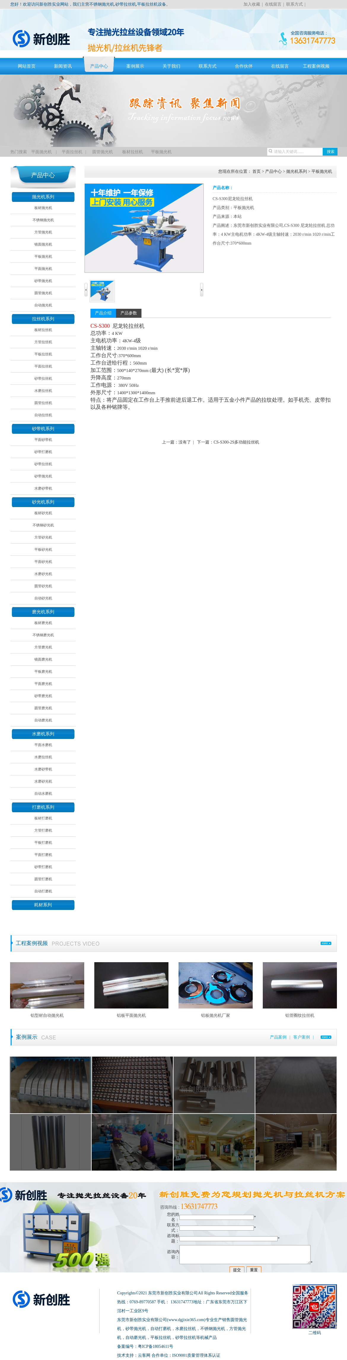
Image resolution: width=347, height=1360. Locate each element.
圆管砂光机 (43, 586)
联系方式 (294, 4)
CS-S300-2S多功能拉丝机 (236, 442)
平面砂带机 (43, 440)
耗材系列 (43, 905)
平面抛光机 (41, 152)
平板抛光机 (161, 152)
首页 (256, 171)
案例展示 (135, 66)
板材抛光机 (43, 208)
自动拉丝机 (43, 415)
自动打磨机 (43, 891)
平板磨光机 (43, 671)
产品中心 (99, 66)
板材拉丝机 (132, 152)
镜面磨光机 (43, 659)
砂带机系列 (43, 428)
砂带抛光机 (43, 281)
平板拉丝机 (43, 354)
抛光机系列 (43, 196)
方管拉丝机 (43, 342)
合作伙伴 (244, 66)
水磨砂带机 (43, 488)
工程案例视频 (316, 66)
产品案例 (278, 1037)
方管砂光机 (43, 537)
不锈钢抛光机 (43, 220)
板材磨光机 (43, 623)
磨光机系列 (43, 611)
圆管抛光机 (101, 152)
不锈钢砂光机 (43, 525)
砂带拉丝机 (43, 378)
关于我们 (171, 66)
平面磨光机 (43, 684)
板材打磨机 (43, 818)
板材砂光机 (43, 513)
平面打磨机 (43, 855)
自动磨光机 (43, 720)
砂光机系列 (43, 502)
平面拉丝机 (72, 152)
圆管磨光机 (43, 708)
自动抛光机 (43, 305)
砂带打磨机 (43, 452)
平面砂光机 (43, 562)
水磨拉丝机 (43, 391)
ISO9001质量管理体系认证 (196, 1355)
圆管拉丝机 (43, 403)
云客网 (144, 1355)
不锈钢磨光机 (43, 635)
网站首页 (27, 66)
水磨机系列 (43, 734)
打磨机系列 (43, 807)
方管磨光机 (43, 647)
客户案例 (301, 1037)
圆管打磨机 (43, 879)
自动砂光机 (43, 598)
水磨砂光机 (43, 574)
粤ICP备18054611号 (155, 1346)
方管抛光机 (43, 232)
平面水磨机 (43, 745)
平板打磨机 (43, 842)
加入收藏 (251, 4)
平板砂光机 (43, 549)
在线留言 (273, 4)
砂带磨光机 (43, 696)
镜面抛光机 (43, 244)
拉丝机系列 (43, 318)
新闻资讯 (63, 66)
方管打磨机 (43, 830)
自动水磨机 (43, 793)
